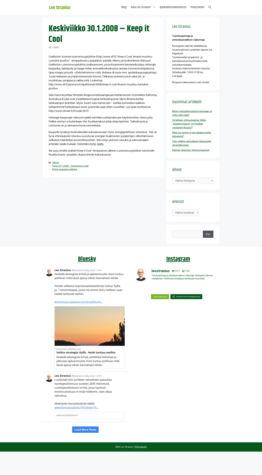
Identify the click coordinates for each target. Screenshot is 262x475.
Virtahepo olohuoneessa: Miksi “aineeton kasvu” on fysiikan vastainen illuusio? (189, 124)
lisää (179, 75)
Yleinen (55, 162)
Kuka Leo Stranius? (144, 7)
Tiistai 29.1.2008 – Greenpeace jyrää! (70, 166)
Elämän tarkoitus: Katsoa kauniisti (190, 150)
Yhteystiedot (197, 7)
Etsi (208, 234)
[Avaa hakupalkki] (209, 7)
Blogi (124, 7)
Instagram (178, 259)
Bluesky (87, 259)
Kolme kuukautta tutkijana (64, 169)
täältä (100, 144)
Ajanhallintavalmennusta (173, 7)
